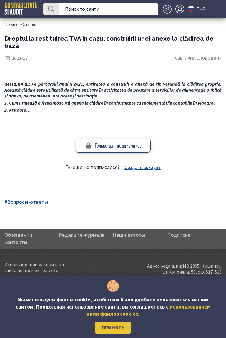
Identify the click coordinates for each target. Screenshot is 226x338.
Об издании (18, 235)
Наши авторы (129, 235)
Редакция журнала (82, 235)
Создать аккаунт (142, 167)
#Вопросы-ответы (26, 201)
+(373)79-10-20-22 (167, 9)
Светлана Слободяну (198, 58)
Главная (11, 24)
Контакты (15, 242)
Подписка (179, 235)
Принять (113, 327)
